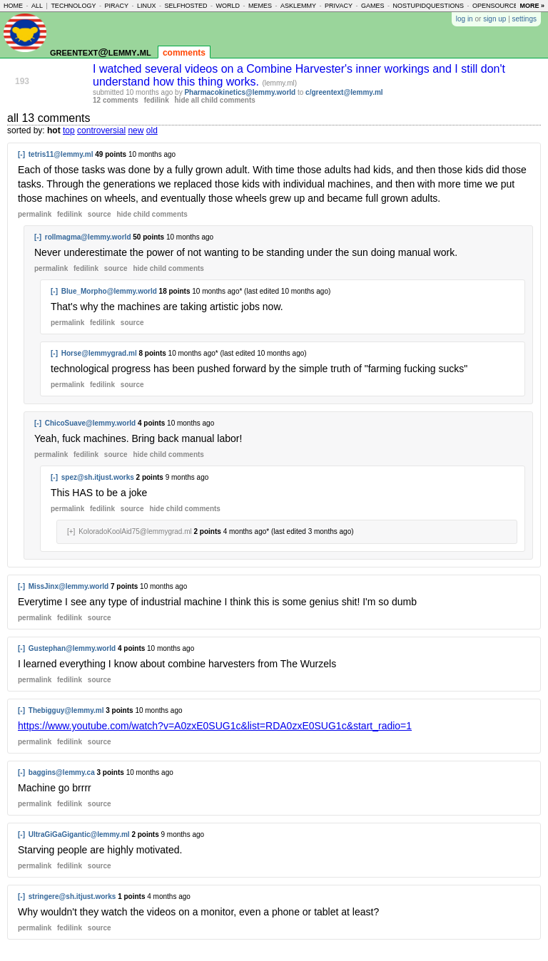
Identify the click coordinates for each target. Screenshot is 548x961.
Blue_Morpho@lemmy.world (109, 291)
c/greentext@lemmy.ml (344, 92)
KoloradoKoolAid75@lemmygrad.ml (135, 531)
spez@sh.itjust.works (97, 477)
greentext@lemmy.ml (100, 52)
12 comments (115, 100)
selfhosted (185, 5)
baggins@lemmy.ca (62, 772)
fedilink (156, 100)
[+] (71, 531)
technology (73, 5)
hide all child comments (215, 100)
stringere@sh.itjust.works (72, 896)
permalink (34, 214)
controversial (101, 130)
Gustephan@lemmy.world (72, 648)
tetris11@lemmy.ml (61, 154)
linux (146, 5)
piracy (116, 5)
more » (531, 5)
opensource (495, 5)
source (99, 214)
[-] (21, 154)
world (228, 5)
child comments (151, 214)
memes (260, 5)
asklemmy (298, 5)
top (69, 130)
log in (464, 19)
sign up (494, 19)
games (373, 5)
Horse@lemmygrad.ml (99, 353)
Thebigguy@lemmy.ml (66, 710)
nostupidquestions (428, 5)
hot (54, 130)
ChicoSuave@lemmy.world (90, 423)
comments (184, 53)
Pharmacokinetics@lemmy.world (239, 92)
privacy (338, 5)
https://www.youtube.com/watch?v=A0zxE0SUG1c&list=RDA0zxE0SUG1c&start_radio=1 (215, 725)
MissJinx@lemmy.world (68, 586)
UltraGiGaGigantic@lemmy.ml (79, 834)
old (152, 130)
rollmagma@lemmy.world (88, 237)
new (135, 130)
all (37, 5)
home (13, 5)
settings (524, 19)
